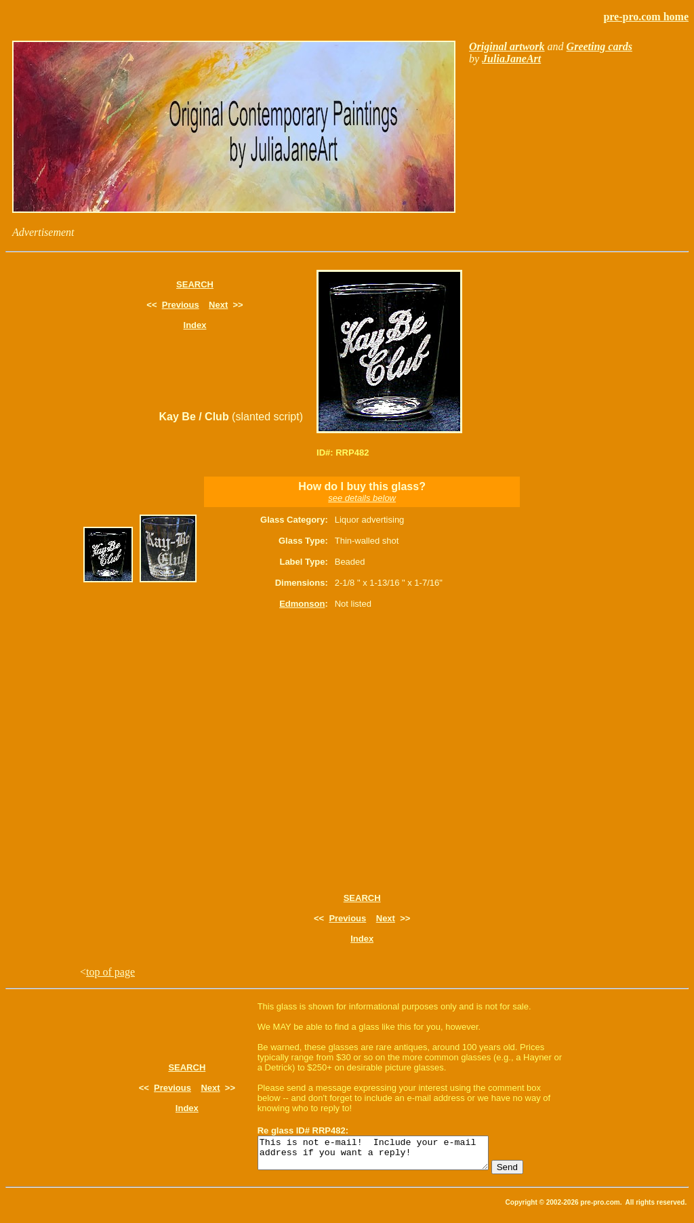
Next (218, 305)
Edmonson (302, 604)
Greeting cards (599, 46)
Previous (180, 305)
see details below (362, 498)
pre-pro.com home (646, 16)
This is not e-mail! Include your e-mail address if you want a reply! (387, 1156)
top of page (110, 972)
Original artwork (507, 46)
